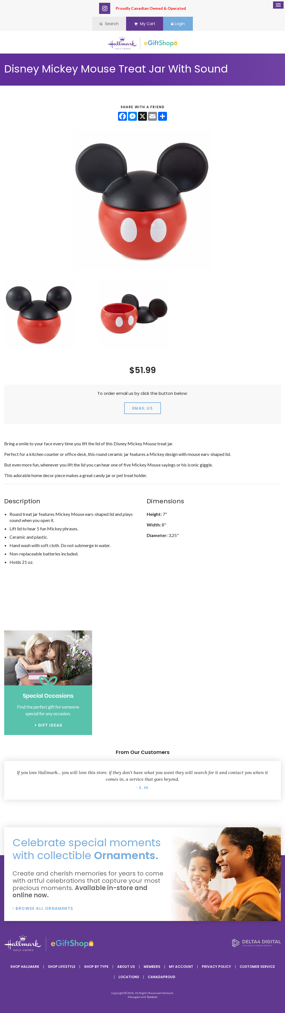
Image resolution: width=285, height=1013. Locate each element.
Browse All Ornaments (44, 908)
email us (142, 408)
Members (152, 966)
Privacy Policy (216, 966)
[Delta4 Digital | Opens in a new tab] (256, 945)
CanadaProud (161, 977)
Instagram (104, 8)
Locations (129, 977)
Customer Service (257, 966)
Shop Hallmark (24, 966)
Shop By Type (96, 966)
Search (109, 23)
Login (178, 23)
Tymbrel (152, 997)
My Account (181, 966)
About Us (126, 966)
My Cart (144, 23)
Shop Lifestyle (61, 966)
